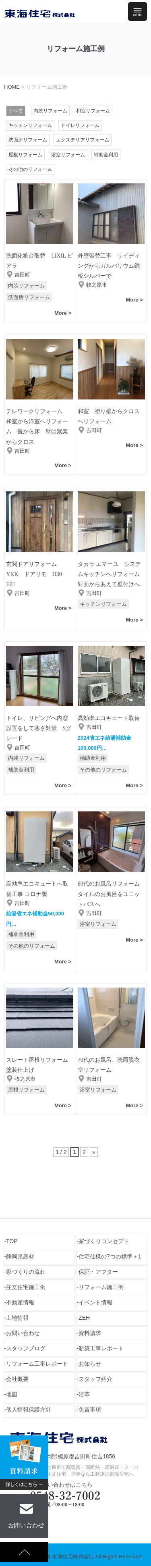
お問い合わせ (23, 1333)
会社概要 (17, 1379)
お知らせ (90, 1363)
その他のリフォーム (30, 169)
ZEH (84, 1317)
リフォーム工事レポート (37, 1363)
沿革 (84, 1394)
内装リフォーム (50, 111)
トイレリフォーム (80, 125)
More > (62, 313)
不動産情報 (20, 1302)
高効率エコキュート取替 (109, 718)
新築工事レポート (101, 1348)
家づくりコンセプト (104, 1241)
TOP (12, 1241)
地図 (11, 1394)
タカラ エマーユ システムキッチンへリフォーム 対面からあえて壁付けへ (111, 574)
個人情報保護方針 (28, 1409)
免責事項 (90, 1409)
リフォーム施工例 (101, 1287)
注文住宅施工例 (26, 1287)
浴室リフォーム (68, 155)
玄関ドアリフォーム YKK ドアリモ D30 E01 (36, 574)
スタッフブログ (26, 1348)
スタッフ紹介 (95, 1379)
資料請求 (90, 1333)
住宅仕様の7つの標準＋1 (110, 1256)
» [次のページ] (93, 1152)
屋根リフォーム (25, 155)
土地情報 (17, 1317)
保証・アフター (98, 1272)
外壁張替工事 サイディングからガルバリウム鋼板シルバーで (109, 266)
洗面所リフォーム (27, 140)
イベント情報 (95, 1302)
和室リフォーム (93, 111)
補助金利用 (106, 155)
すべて (15, 111)
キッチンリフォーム (30, 125)
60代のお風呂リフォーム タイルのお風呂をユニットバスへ (111, 894)
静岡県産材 (20, 1256)
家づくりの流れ (26, 1272)
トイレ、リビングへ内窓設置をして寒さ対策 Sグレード (38, 728)
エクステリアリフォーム (82, 140)
